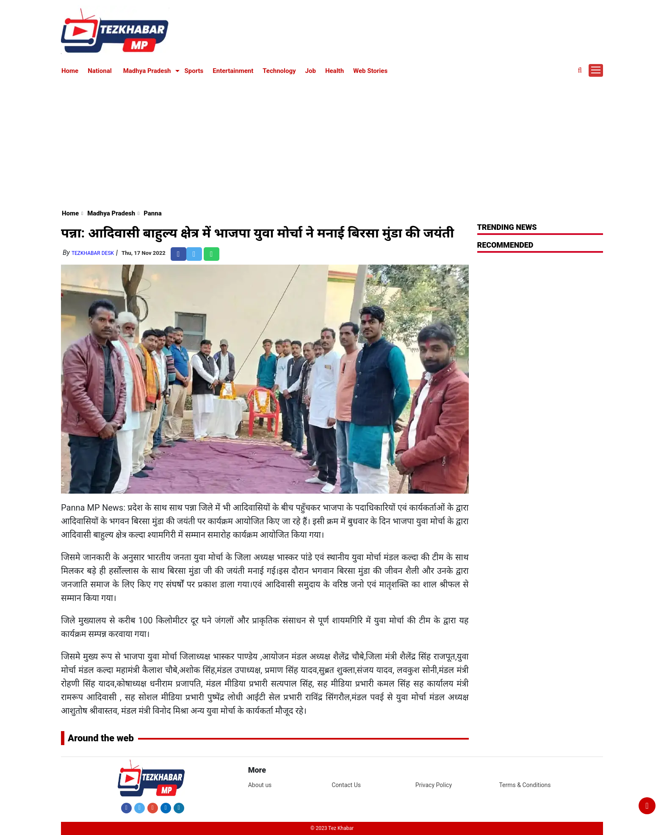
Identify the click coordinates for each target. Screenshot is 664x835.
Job (310, 71)
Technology (279, 71)
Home (69, 71)
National (100, 71)
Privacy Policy (433, 785)
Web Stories (370, 71)
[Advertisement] (332, 140)
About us (260, 785)
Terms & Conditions (525, 785)
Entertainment (233, 71)
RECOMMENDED (505, 244)
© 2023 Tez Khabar (332, 828)
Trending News (507, 227)
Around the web (101, 738)
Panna (153, 213)
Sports (194, 71)
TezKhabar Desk (93, 253)
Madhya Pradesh (147, 71)
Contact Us (346, 785)
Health (334, 71)
